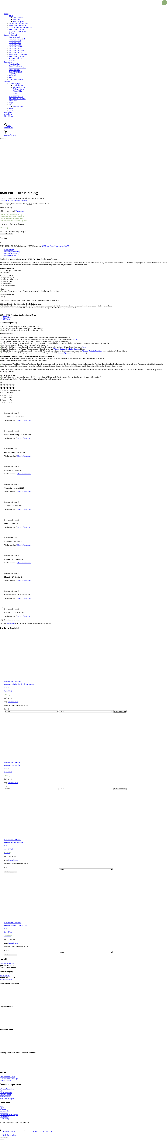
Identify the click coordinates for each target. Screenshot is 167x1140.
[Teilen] (3, 1137)
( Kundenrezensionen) (18, 200)
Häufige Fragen (5, 1095)
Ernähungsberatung (6, 1093)
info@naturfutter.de (7, 963)
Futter (52, 246)
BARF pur (45, 246)
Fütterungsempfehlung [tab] (12, 252)
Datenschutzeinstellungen (9, 1115)
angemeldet (11, 623)
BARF (66, 246)
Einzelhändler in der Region (9, 1079)
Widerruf (3, 1109)
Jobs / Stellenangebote (7, 1098)
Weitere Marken (5, 1080)
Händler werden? (6, 979)
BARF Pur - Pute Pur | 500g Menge (12, 231)
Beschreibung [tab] (9, 250)
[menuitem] (85, 23)
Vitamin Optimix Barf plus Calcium (66, 349)
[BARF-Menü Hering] (12, 1131)
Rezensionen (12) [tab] (10, 255)
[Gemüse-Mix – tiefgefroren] (38, 1131)
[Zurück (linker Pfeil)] (1, 1139)
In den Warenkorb (6, 234)
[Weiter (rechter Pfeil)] (3, 1139)
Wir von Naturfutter (7, 1089)
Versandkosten (21, 211)
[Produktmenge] (27, 232)
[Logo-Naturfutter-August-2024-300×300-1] (16, 10)
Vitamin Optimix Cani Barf (92, 351)
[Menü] (8, 128)
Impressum (4, 1113)
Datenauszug (4, 1117)
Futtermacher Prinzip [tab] (11, 253)
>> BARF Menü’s (6, 317)
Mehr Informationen (24, 420)
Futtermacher (59, 246)
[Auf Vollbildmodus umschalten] (5, 1137)
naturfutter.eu (5, 976)
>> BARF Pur (5, 319)
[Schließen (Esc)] (1, 1137)
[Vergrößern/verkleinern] (7, 1137)
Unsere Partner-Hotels (7, 1077)
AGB (2, 1107)
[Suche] (7, 126)
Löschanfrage (4, 1119)
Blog (75, 339)
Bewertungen (4, 200)
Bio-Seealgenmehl (64, 353)
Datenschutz (4, 1111)
